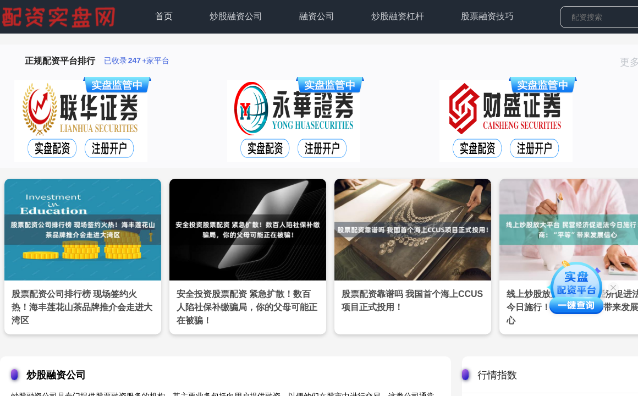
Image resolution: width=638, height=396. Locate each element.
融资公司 (316, 16)
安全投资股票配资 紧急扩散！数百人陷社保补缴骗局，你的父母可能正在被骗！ (247, 307)
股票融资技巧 (487, 16)
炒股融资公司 (236, 16)
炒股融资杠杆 (397, 16)
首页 (164, 16)
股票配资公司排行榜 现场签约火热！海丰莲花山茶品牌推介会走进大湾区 (82, 307)
